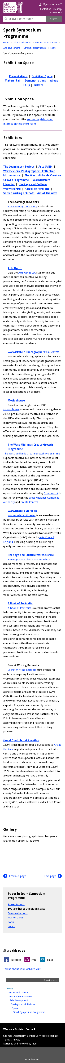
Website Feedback (48, 1035)
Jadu (34, 1043)
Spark (53, 48)
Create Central (29, 502)
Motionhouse (11, 175)
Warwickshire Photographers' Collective (29, 171)
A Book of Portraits (37, 188)
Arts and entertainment (46, 42)
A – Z (59, 4)
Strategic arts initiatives (35, 48)
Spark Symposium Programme (34, 1011)
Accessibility (56, 12)
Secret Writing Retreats (18, 193)
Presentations (18, 76)
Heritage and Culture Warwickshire (29, 559)
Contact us (45, 9)
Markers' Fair (16, 917)
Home (6, 42)
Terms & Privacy (11, 1039)
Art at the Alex (47, 193)
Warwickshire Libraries (22, 515)
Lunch (11, 926)
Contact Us (32, 1035)
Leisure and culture (22, 42)
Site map (57, 9)
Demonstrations (35, 80)
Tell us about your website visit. (22, 969)
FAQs (26, 85)
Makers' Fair (13, 80)
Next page (53, 876)
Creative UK (51, 493)
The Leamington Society (18, 166)
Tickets (38, 85)
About (54, 80)
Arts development (11, 48)
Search (53, 19)
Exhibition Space (42, 76)
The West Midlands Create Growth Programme (31, 453)
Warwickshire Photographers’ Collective (33, 352)
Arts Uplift (45, 166)
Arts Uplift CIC (27, 272)
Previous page (14, 876)
